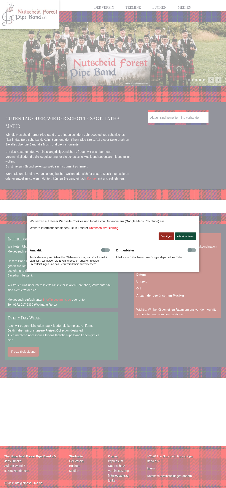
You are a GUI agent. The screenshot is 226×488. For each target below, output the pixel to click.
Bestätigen (166, 236)
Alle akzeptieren (185, 236)
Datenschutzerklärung (103, 228)
